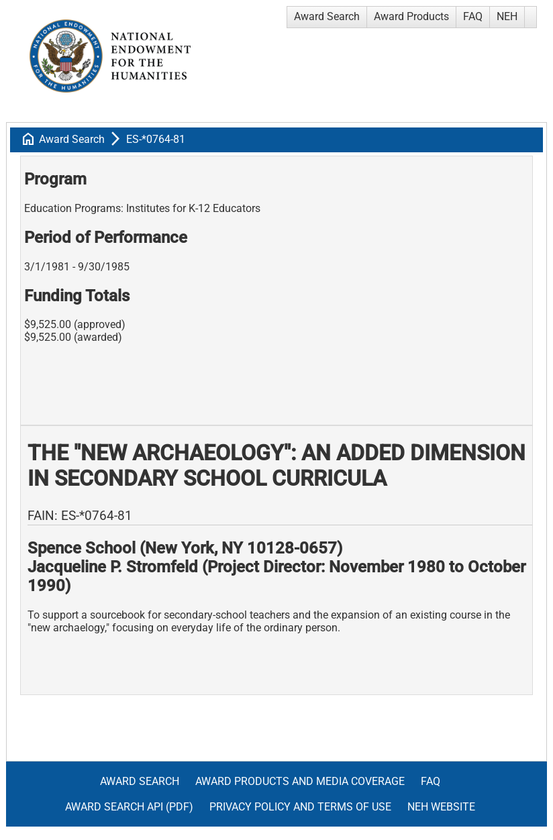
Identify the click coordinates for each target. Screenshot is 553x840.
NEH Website (441, 806)
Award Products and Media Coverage (300, 781)
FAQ (473, 16)
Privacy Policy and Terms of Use (300, 806)
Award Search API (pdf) (129, 806)
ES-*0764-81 (155, 139)
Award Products (411, 16)
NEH (507, 16)
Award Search (327, 16)
